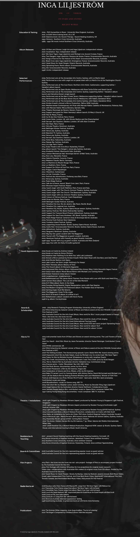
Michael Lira (116, 373)
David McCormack (100, 373)
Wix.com (56, 532)
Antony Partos (87, 373)
